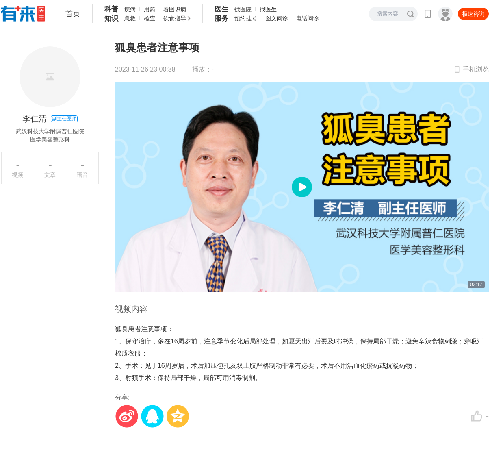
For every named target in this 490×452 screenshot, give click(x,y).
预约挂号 (245, 18)
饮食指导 (174, 18)
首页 (72, 14)
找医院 (243, 9)
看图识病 (174, 9)
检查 (149, 18)
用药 (149, 9)
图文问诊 (276, 18)
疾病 (130, 9)
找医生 (268, 9)
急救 (130, 18)
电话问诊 (307, 18)
